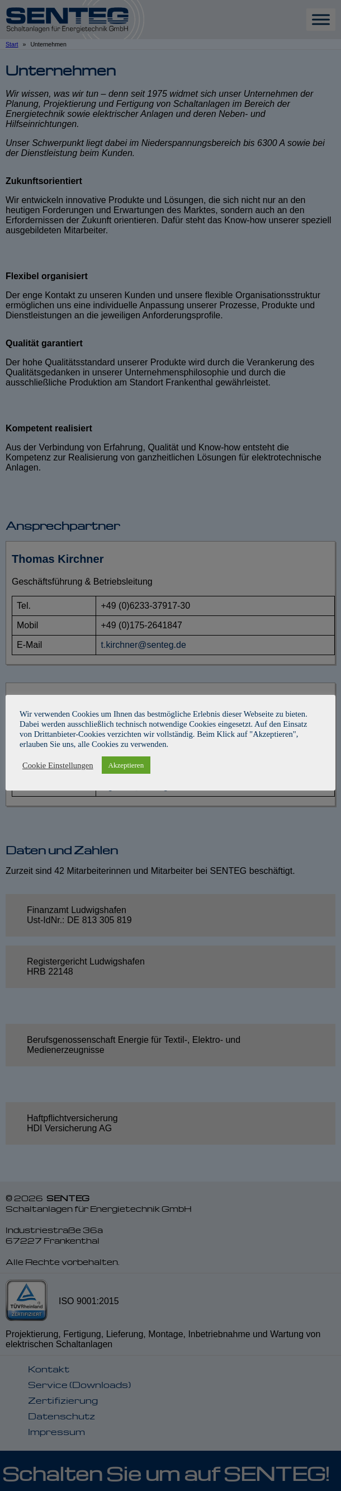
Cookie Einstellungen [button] (57, 765)
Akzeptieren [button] (126, 765)
